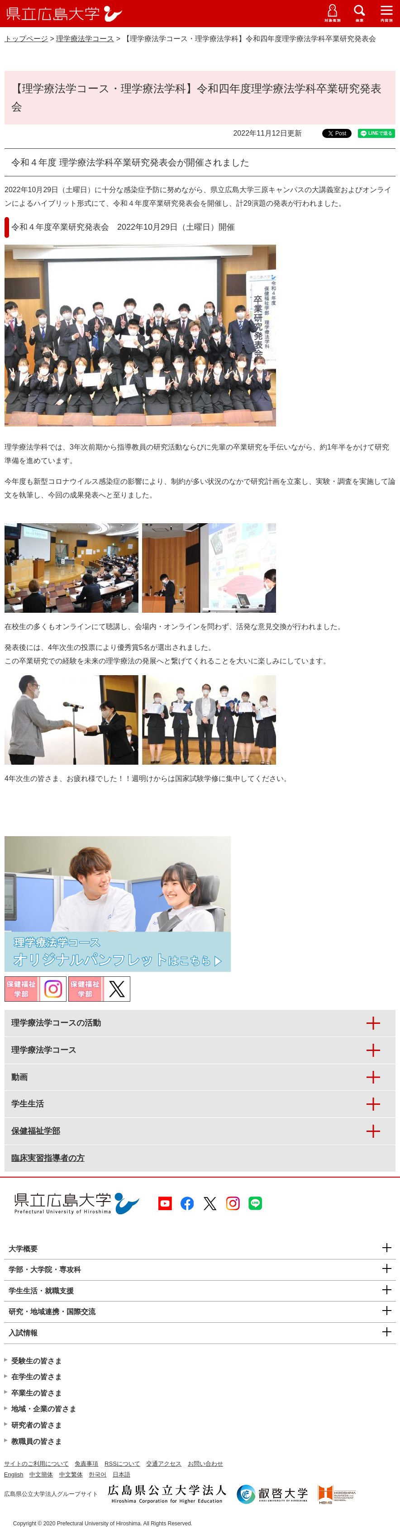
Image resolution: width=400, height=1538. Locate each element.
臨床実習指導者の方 (48, 1158)
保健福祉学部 (35, 1131)
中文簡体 (41, 1474)
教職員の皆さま (36, 1441)
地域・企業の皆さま (43, 1409)
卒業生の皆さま (36, 1393)
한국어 (97, 1474)
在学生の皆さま (36, 1377)
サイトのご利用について (36, 1463)
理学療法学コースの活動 (56, 1022)
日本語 (121, 1474)
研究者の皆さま (36, 1425)
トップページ (26, 39)
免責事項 (86, 1463)
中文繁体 (71, 1474)
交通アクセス (163, 1463)
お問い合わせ (205, 1463)
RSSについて (122, 1463)
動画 (19, 1077)
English (14, 1474)
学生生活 (27, 1103)
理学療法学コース (85, 39)
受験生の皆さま (36, 1361)
